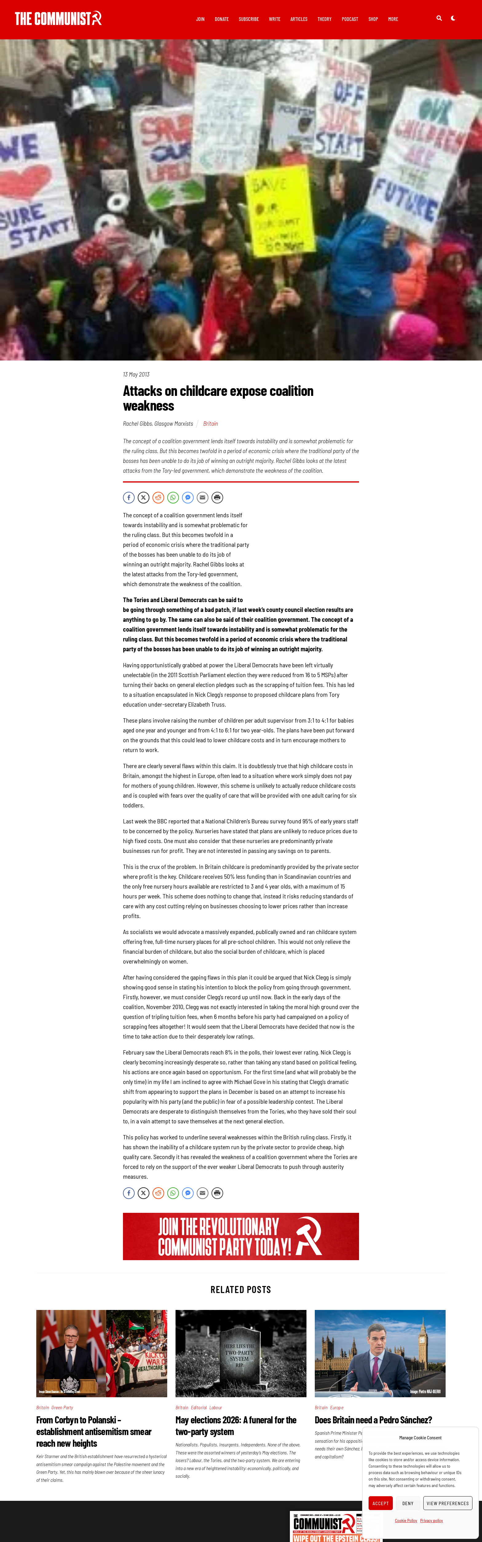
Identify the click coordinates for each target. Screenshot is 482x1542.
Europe (336, 1407)
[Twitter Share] (143, 497)
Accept (381, 1503)
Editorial (199, 1407)
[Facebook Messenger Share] (188, 497)
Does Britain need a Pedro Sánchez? (373, 1419)
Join (200, 19)
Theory (325, 19)
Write (274, 19)
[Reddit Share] (158, 497)
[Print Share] (217, 497)
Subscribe (249, 19)
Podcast (350, 19)
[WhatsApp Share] (173, 497)
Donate (222, 19)
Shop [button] (373, 19)
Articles (298, 19)
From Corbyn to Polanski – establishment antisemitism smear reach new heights (93, 1431)
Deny (408, 1503)
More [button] (393, 19)
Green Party (62, 1407)
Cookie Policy (406, 1520)
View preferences (448, 1503)
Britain (210, 423)
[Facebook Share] (129, 497)
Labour (215, 1407)
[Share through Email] (202, 497)
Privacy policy (431, 1520)
